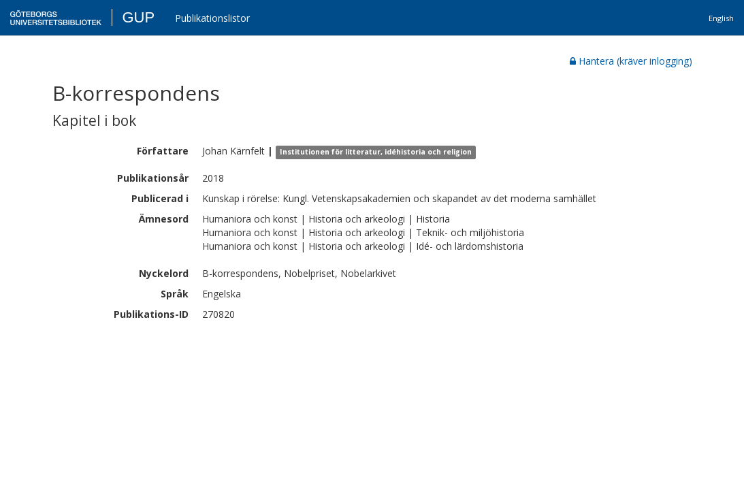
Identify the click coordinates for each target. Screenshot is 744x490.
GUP (138, 17)
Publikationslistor (212, 18)
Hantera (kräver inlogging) (631, 60)
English (721, 18)
